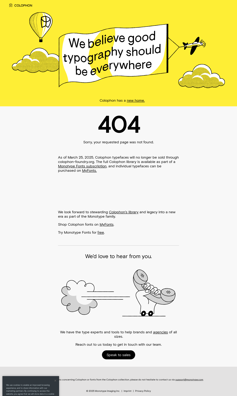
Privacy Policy (143, 391)
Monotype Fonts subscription (82, 166)
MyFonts (107, 224)
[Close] (55, 384)
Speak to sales (119, 355)
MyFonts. (89, 170)
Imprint (127, 391)
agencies (160, 332)
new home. (136, 100)
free (100, 232)
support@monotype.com (189, 379)
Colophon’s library (123, 212)
